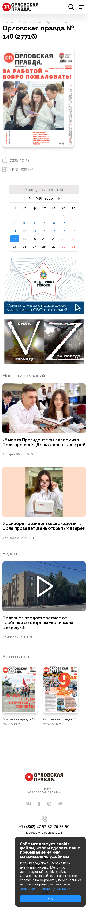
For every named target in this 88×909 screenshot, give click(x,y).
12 (24, 231)
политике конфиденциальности (45, 888)
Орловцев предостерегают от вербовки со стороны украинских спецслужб (37, 623)
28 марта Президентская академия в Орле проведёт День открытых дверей (43, 442)
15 (53, 231)
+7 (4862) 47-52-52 (35, 826)
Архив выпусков (30, 22)
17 (73, 231)
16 (63, 231)
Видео (9, 553)
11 (14, 231)
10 (73, 223)
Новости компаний (23, 375)
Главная (8, 22)
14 (44, 231)
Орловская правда (59, 22)
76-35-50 (61, 826)
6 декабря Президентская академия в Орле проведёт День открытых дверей (43, 526)
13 (34, 231)
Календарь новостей (44, 190)
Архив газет (16, 656)
